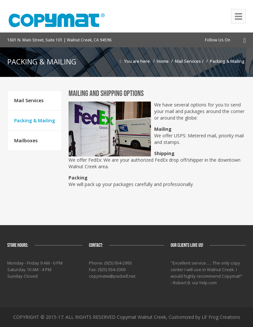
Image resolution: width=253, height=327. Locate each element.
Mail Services (188, 61)
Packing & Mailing (227, 61)
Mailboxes (26, 140)
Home (163, 61)
